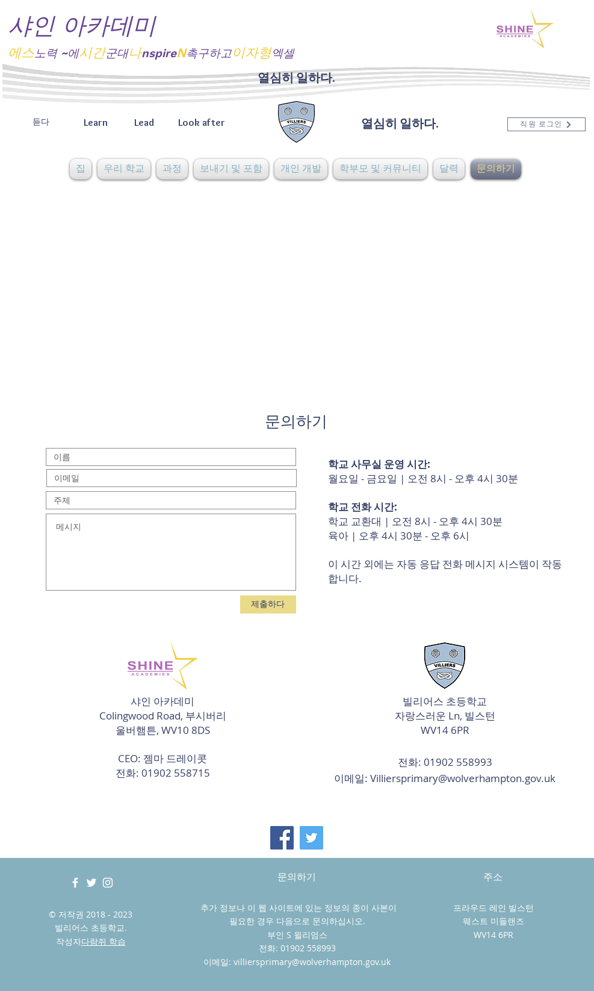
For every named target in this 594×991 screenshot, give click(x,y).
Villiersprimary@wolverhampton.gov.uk (462, 778)
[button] (123, 169)
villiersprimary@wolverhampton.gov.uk (312, 962)
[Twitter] (311, 838)
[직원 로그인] (546, 124)
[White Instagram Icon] (107, 882)
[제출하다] (268, 604)
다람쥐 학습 (103, 941)
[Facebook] (282, 838)
